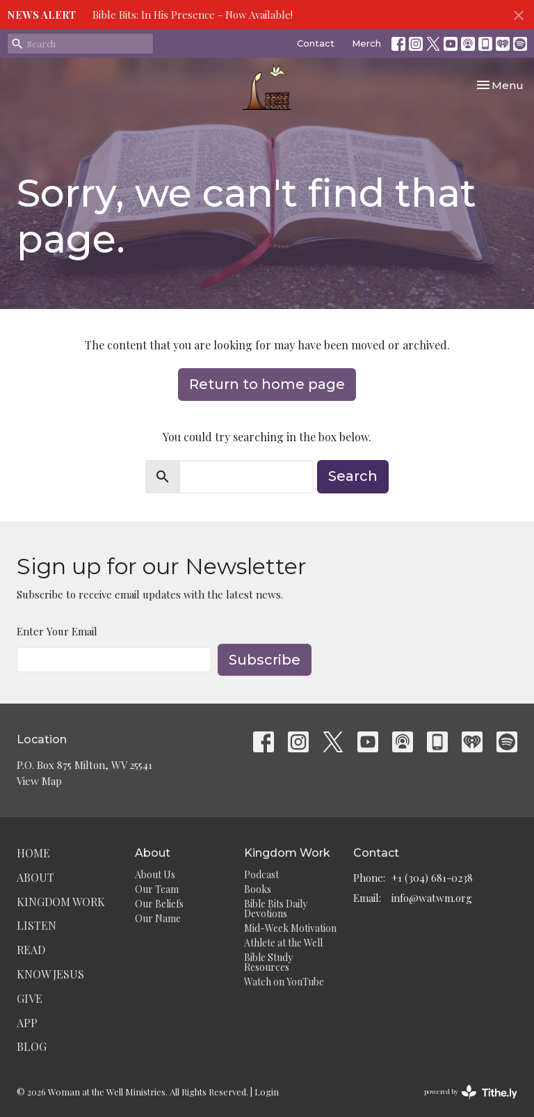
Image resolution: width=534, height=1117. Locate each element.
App (27, 1022)
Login (266, 1092)
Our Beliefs (159, 903)
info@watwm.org (431, 898)
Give (29, 998)
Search (353, 476)
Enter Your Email (57, 631)
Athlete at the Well (283, 942)
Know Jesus (50, 974)
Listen (36, 925)
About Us (155, 874)
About (35, 877)
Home (33, 853)
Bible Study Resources (268, 962)
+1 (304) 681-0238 (432, 878)
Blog (32, 1046)
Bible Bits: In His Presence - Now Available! (192, 15)
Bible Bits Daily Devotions (275, 908)
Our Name (158, 918)
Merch (366, 43)
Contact (315, 43)
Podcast (261, 874)
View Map (39, 781)
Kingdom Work (61, 901)
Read (31, 949)
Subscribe (264, 659)
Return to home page (267, 384)
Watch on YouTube (284, 981)
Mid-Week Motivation (290, 928)
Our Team (157, 889)
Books (257, 889)
